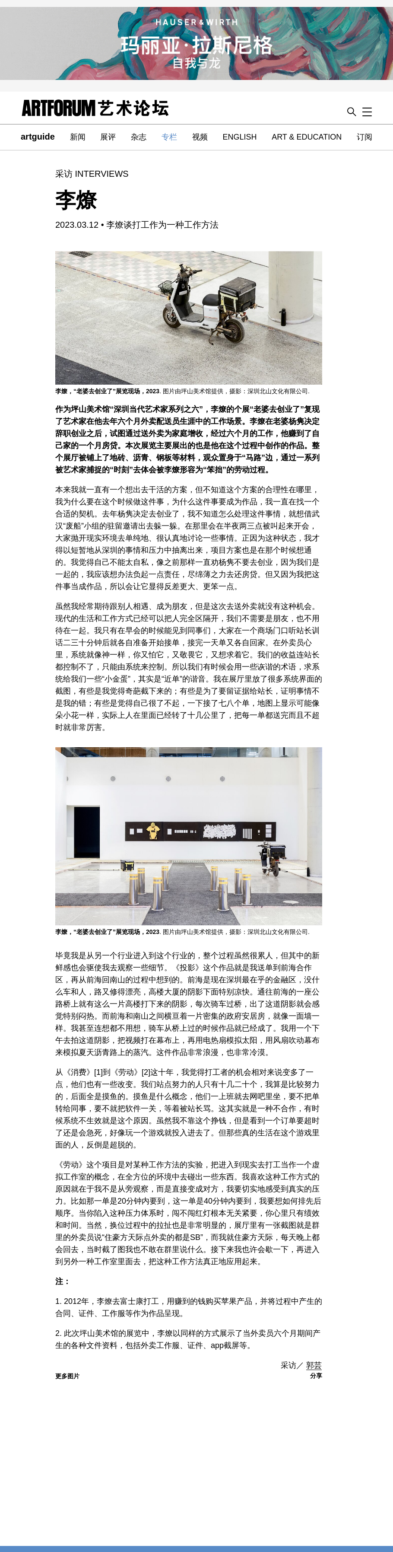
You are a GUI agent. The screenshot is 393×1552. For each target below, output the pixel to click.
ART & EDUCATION (307, 137)
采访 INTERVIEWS (92, 173)
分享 (316, 1375)
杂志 (138, 137)
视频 (200, 137)
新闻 (78, 137)
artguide (38, 136)
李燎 (76, 200)
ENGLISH (239, 137)
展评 (108, 137)
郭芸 (314, 1365)
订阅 (364, 137)
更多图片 (67, 1376)
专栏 (169, 137)
